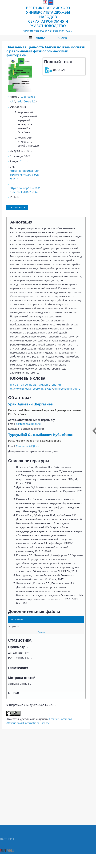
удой (50, 388)
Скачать (41, 632)
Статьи (24, 161)
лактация (43, 384)
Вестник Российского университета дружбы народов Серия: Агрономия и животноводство (48, 16)
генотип (56, 384)
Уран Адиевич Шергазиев (30, 404)
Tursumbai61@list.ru (28, 446)
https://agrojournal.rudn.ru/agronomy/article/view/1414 (24, 175)
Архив (62, 37)
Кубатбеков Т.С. (26, 101)
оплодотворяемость (67, 388)
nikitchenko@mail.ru (28, 424)
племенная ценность (23, 384)
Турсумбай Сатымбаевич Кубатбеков (40, 435)
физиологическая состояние (28, 388)
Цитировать (17, 207)
